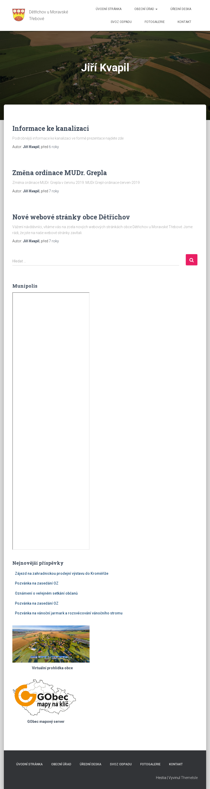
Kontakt (184, 22)
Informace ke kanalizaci (50, 128)
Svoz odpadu (121, 22)
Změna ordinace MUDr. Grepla (59, 172)
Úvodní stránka (108, 9)
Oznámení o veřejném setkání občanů (46, 593)
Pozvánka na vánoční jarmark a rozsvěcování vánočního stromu (68, 613)
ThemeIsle (189, 778)
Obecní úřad (145, 9)
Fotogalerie (155, 22)
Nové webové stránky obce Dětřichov (71, 217)
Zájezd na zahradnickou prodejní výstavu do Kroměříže (61, 573)
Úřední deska (180, 9)
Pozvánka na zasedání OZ (36, 583)
